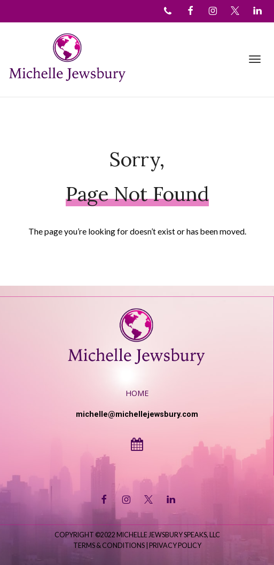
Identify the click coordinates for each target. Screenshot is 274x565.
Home (137, 393)
